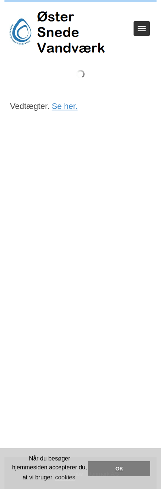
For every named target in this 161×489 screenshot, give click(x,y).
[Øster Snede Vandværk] (55, 32)
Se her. (65, 106)
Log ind (81, 12)
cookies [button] (65, 477)
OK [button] (119, 469)
